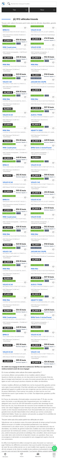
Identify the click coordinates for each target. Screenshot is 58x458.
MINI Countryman (9, 47)
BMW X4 (6, 30)
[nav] (54, 455)
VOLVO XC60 (36, 47)
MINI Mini (6, 64)
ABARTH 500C (37, 130)
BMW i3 (6, 165)
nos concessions (7, 439)
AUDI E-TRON (36, 115)
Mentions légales (21, 42)
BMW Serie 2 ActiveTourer (41, 148)
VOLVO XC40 (36, 30)
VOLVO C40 (7, 82)
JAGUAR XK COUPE (38, 82)
